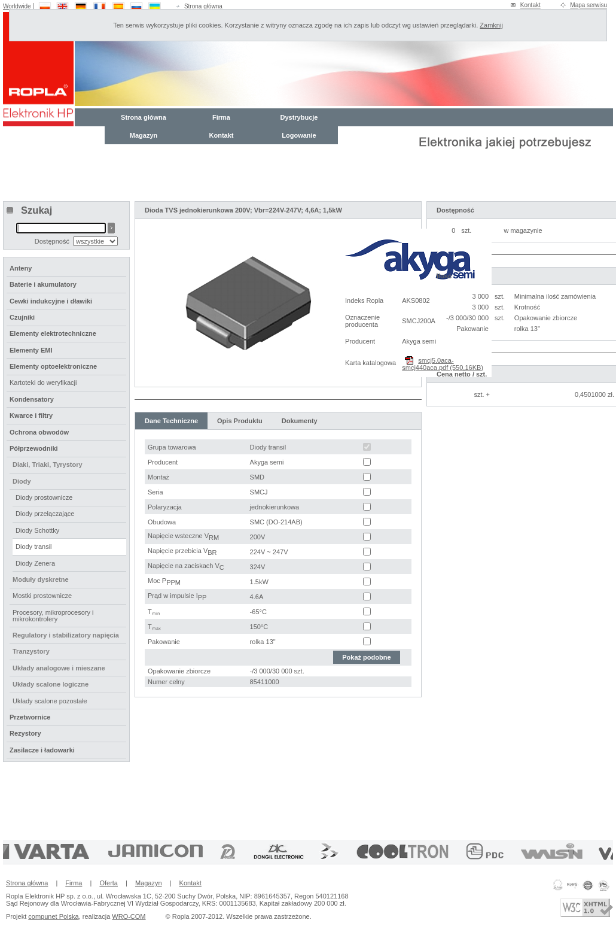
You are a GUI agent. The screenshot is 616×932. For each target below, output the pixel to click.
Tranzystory (31, 651)
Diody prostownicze (44, 497)
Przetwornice (30, 717)
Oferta (108, 883)
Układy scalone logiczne (51, 684)
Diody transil (34, 546)
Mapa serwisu (588, 5)
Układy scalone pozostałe (50, 701)
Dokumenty (300, 420)
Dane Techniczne (171, 420)
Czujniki (22, 317)
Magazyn (143, 135)
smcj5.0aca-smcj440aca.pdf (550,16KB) (442, 364)
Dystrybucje (299, 117)
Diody (22, 481)
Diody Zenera (35, 563)
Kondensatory (32, 399)
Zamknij (491, 25)
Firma (221, 117)
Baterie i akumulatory (43, 284)
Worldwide (17, 6)
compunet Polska (53, 916)
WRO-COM (128, 916)
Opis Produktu (240, 420)
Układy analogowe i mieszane (59, 668)
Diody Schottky (37, 530)
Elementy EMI (31, 350)
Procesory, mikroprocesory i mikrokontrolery (53, 616)
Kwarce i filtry (31, 415)
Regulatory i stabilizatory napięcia (66, 635)
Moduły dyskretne (41, 579)
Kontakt (530, 5)
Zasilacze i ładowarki (42, 750)
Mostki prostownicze (42, 595)
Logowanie (299, 135)
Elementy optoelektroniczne (53, 366)
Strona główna (203, 6)
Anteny (21, 268)
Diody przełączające (45, 513)
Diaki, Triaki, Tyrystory (48, 464)
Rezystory (25, 733)
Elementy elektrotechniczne (53, 333)
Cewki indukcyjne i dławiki (51, 301)
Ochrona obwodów (39, 432)
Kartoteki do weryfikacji (43, 382)
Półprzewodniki (34, 448)
